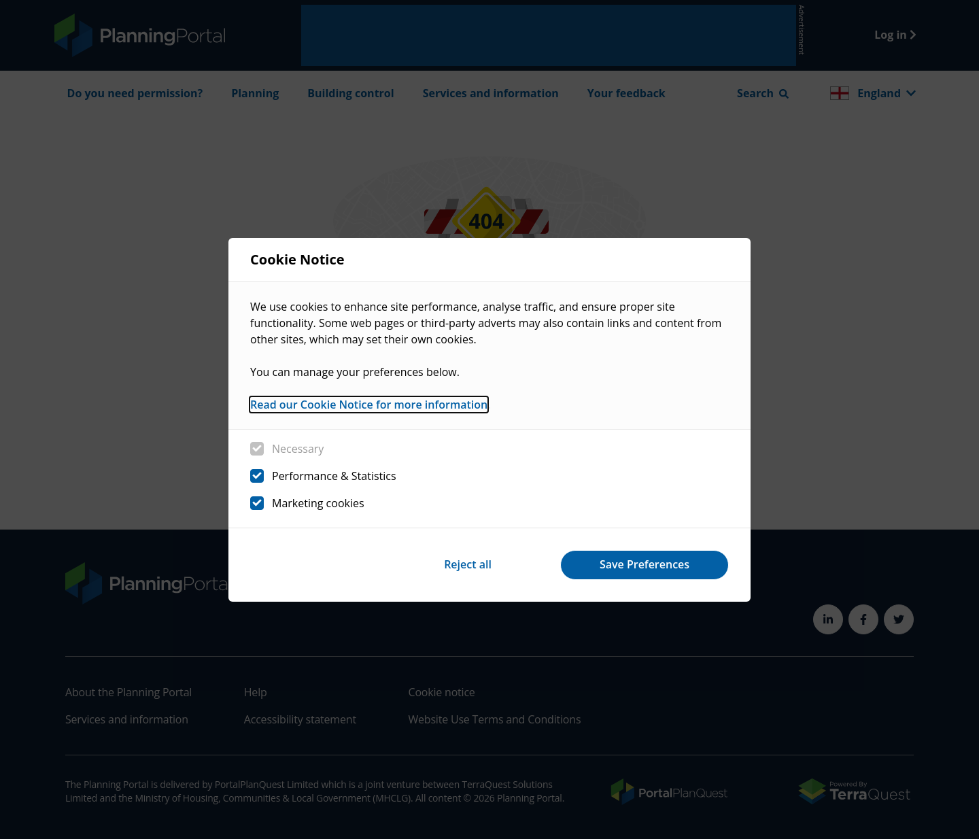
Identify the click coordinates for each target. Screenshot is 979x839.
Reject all (468, 564)
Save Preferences (644, 564)
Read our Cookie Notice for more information (368, 404)
